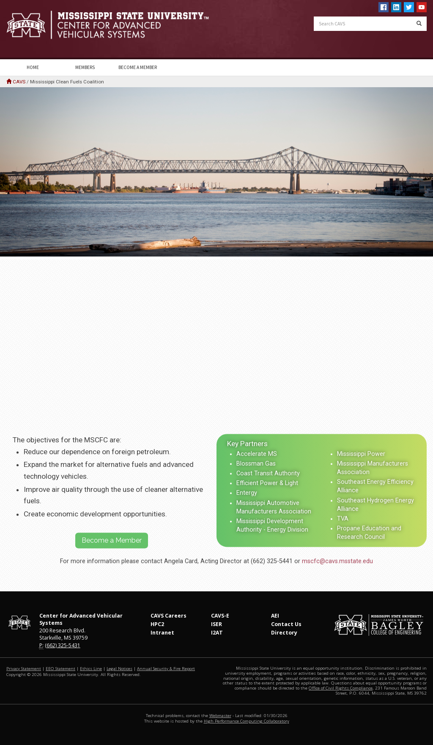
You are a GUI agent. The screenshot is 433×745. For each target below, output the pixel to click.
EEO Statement (60, 668)
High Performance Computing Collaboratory (246, 721)
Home (33, 67)
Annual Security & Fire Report (166, 668)
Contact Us (286, 624)
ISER (216, 624)
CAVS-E (220, 615)
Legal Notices (119, 668)
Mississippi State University (27, 30)
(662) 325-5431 (62, 645)
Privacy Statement (23, 668)
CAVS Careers (168, 615)
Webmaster (220, 715)
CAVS (19, 82)
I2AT (217, 632)
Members (85, 67)
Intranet (162, 632)
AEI (275, 615)
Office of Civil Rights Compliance (341, 688)
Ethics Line (91, 668)
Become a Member (137, 67)
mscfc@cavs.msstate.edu (337, 575)
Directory (284, 632)
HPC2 (157, 624)
